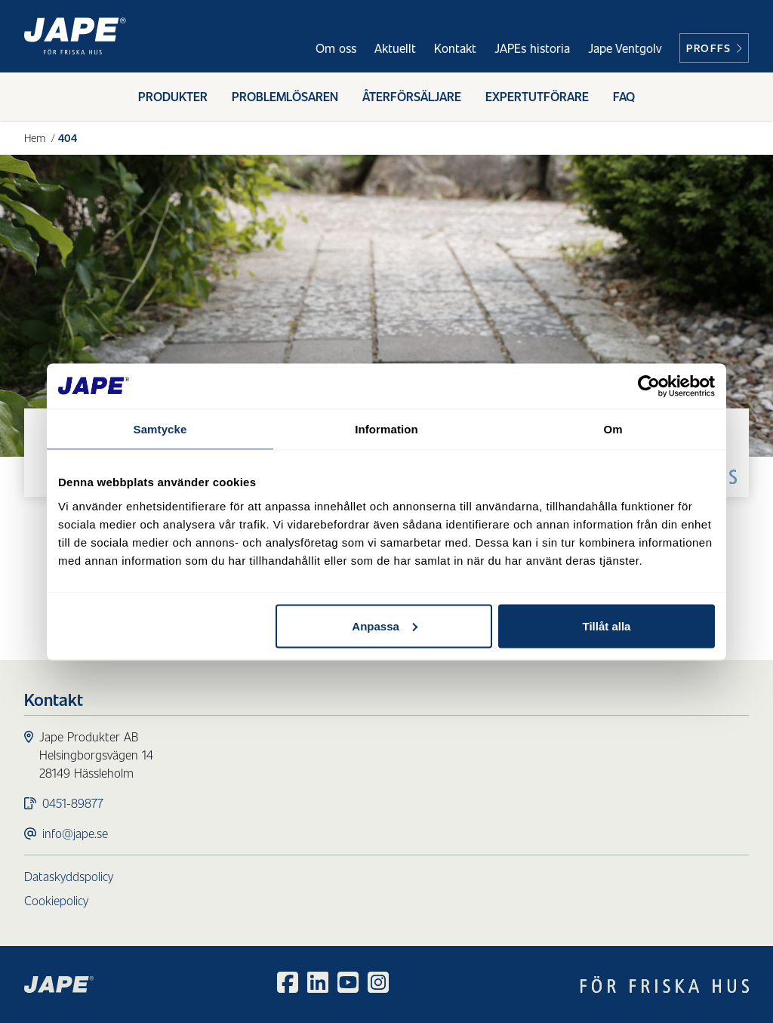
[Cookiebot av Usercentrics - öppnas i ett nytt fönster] (649, 385)
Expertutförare (537, 96)
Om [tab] (612, 428)
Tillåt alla (606, 625)
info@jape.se (75, 833)
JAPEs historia (532, 48)
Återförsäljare (411, 96)
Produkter (173, 96)
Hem (34, 137)
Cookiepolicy (56, 900)
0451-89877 (72, 803)
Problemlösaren (285, 96)
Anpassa (384, 625)
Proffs (714, 48)
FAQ (624, 96)
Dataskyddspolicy (68, 876)
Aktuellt (395, 48)
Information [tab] (386, 428)
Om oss (336, 48)
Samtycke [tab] (160, 428)
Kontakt (455, 48)
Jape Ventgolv (624, 48)
